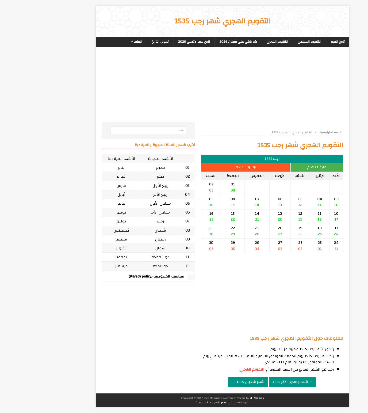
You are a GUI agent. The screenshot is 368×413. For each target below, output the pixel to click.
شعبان (122, 230)
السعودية (163, 402)
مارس (83, 185)
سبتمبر (83, 239)
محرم (122, 167)
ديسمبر (83, 266)
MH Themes (218, 398)
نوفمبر (83, 257)
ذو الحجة (122, 266)
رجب (122, 221)
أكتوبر (83, 248)
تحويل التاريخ (121, 42)
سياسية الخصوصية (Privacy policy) (118, 276)
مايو (83, 203)
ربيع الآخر (122, 194)
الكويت (176, 402)
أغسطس (83, 230)
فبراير (82, 176)
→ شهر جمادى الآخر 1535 (254, 381)
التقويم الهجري (238, 42)
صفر (122, 176)
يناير (83, 167)
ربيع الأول (122, 185)
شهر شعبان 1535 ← (209, 381)
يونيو (83, 212)
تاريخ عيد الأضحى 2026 (155, 42)
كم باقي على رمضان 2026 (199, 42)
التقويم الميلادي (271, 42)
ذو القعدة (122, 257)
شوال (122, 248)
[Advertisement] (234, 89)
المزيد (100, 42)
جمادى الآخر (122, 212)
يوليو (83, 221)
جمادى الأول (122, 203)
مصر (184, 402)
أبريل (83, 194)
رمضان (122, 239)
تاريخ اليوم (299, 42)
